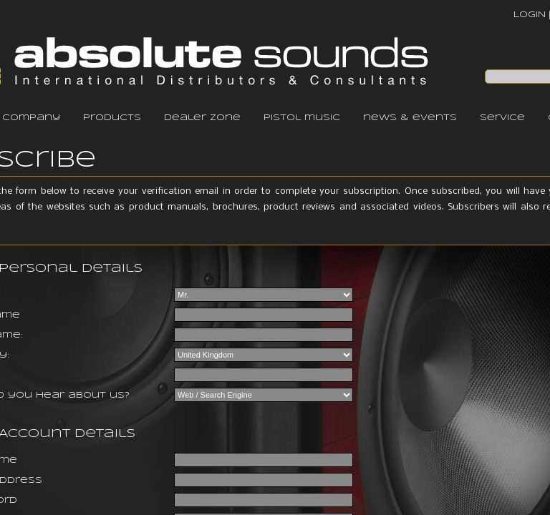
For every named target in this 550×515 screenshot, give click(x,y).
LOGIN (529, 15)
